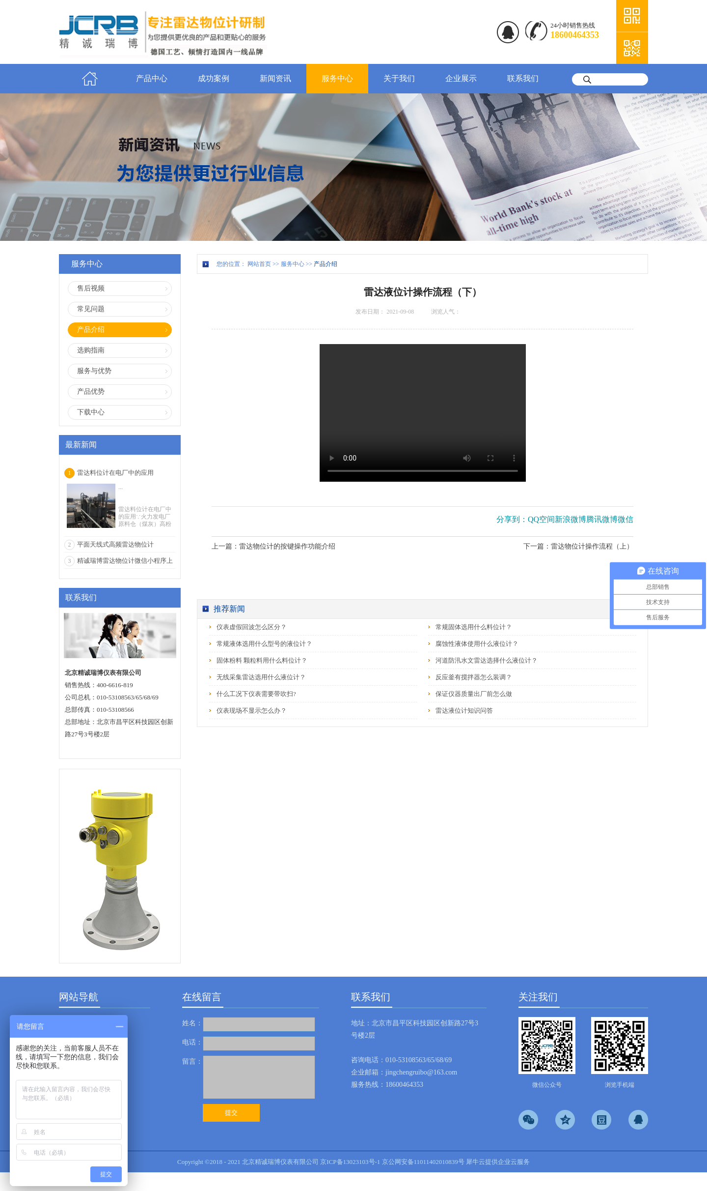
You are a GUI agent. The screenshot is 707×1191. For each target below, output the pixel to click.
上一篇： (273, 546)
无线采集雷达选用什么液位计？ (261, 677)
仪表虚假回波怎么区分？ (252, 627)
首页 (90, 78)
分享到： (512, 519)
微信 (625, 519)
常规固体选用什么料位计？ (473, 627)
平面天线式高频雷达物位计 (115, 544)
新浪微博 (570, 519)
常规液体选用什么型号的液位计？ (264, 643)
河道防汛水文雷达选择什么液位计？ (486, 660)
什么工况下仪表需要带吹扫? (256, 693)
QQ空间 (541, 519)
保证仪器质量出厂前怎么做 (473, 693)
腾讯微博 (602, 519)
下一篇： (578, 546)
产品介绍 (325, 264)
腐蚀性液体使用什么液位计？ (476, 643)
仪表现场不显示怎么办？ (252, 710)
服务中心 (292, 264)
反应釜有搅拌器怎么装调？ (473, 677)
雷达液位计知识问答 (464, 710)
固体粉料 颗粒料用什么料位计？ (262, 660)
